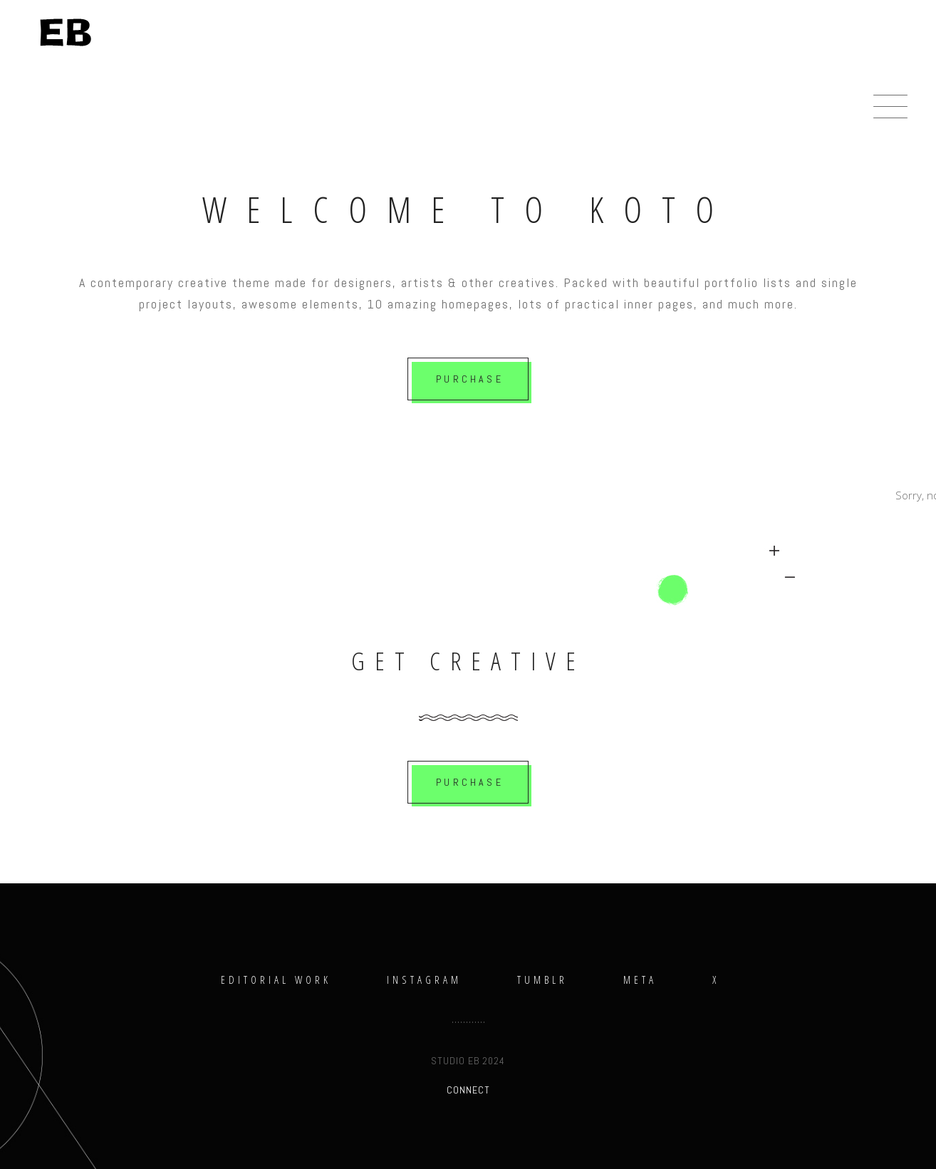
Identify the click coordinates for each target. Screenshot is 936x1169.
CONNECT (468, 1090)
